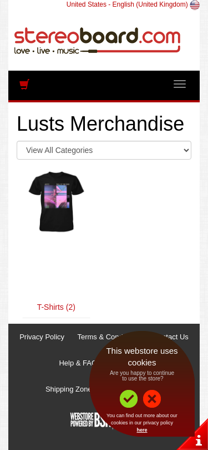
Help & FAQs (79, 363)
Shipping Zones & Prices (84, 389)
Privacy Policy (41, 337)
